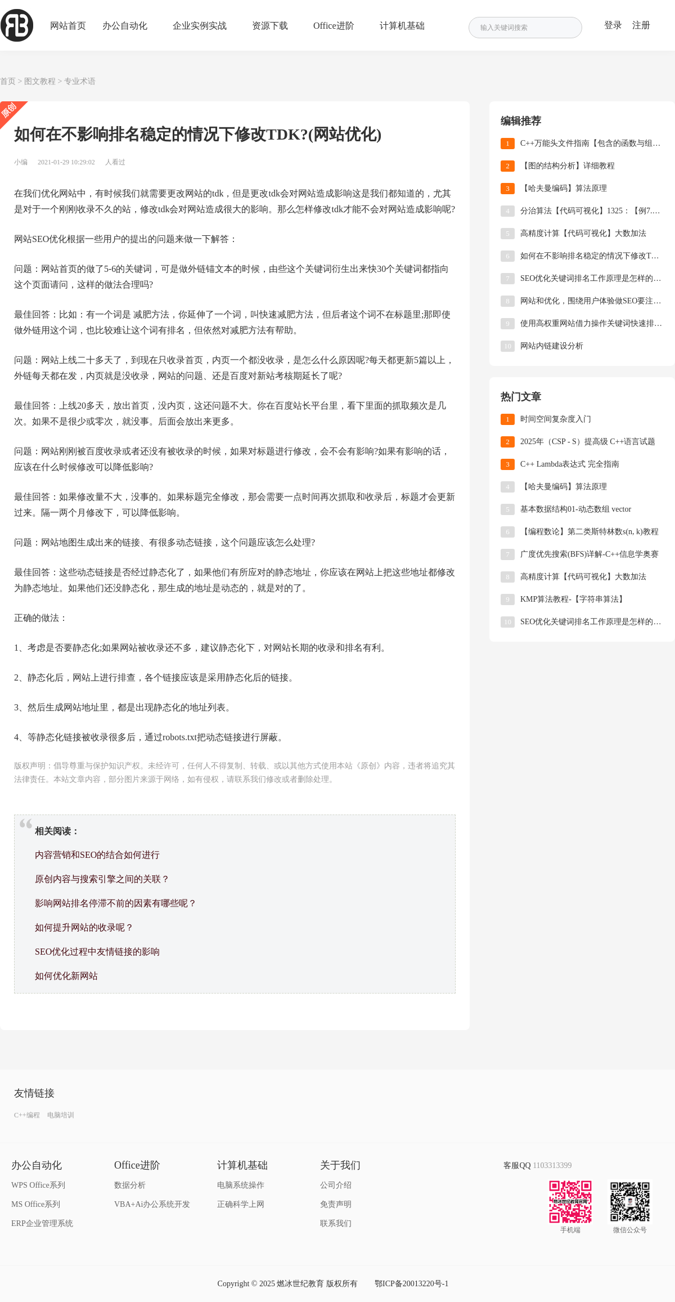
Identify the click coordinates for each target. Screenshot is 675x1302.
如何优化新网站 (66, 976)
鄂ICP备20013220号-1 (411, 1283)
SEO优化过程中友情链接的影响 (97, 951)
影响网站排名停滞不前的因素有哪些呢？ (116, 903)
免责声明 (336, 1204)
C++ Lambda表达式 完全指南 (569, 464)
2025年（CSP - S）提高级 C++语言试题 (587, 441)
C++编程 (27, 1115)
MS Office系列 (35, 1204)
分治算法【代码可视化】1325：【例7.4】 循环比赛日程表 (592, 211)
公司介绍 (336, 1185)
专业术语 (80, 81)
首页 (8, 81)
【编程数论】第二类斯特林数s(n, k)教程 (589, 531)
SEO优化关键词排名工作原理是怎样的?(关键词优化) (592, 278)
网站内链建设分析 (551, 346)
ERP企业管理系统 (42, 1223)
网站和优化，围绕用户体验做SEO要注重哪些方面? (592, 301)
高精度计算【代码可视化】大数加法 (583, 233)
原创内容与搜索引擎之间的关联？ (102, 879)
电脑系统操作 (240, 1185)
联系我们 (336, 1223)
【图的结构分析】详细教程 (567, 166)
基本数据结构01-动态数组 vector (575, 509)
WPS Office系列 (38, 1185)
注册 (641, 25)
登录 (613, 25)
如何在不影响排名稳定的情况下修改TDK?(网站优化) (592, 256)
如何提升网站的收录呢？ (84, 927)
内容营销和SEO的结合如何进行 (97, 855)
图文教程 (40, 81)
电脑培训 (60, 1115)
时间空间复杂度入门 (555, 419)
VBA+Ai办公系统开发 (152, 1204)
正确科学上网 (240, 1204)
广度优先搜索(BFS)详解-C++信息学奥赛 (589, 554)
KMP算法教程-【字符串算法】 (573, 599)
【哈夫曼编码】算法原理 (563, 188)
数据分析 (130, 1185)
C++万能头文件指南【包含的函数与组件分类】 (592, 143)
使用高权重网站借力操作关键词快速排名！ (592, 323)
